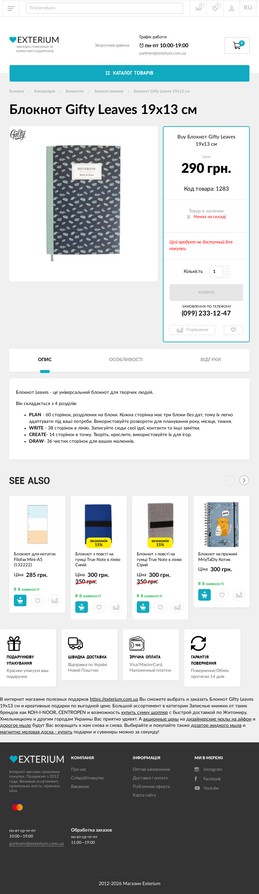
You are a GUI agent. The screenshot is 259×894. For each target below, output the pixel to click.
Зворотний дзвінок (112, 45)
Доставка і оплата (150, 778)
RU (248, 8)
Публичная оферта (151, 787)
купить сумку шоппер (144, 712)
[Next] (244, 480)
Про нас (78, 769)
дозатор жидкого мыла (216, 725)
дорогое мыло (15, 725)
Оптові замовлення (151, 769)
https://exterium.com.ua (114, 699)
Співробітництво (87, 778)
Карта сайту (144, 795)
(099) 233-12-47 (206, 313)
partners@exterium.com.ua (162, 53)
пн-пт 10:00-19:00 (163, 45)
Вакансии (80, 787)
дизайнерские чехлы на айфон (218, 719)
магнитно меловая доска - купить (36, 732)
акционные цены (161, 719)
